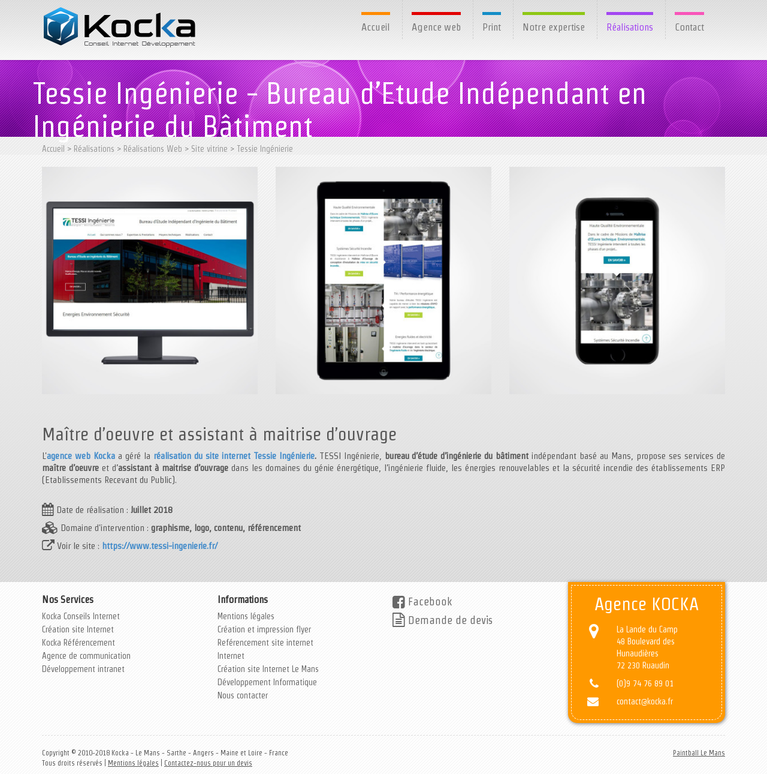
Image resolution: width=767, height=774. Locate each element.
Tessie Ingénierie (265, 149)
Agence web (436, 27)
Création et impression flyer (264, 629)
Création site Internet (78, 629)
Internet (231, 656)
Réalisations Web (152, 149)
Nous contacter (243, 695)
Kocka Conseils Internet (81, 616)
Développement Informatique (267, 682)
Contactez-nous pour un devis (208, 763)
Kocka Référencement (78, 642)
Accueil (375, 27)
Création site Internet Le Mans (268, 669)
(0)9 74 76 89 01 (645, 683)
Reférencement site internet (265, 642)
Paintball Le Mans (699, 753)
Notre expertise (554, 27)
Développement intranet (83, 669)
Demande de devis (442, 620)
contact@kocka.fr (645, 701)
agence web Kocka (81, 456)
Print (491, 27)
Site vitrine (209, 149)
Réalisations (629, 27)
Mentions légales (246, 616)
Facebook (422, 601)
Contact (689, 27)
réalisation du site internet (201, 456)
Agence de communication (86, 656)
